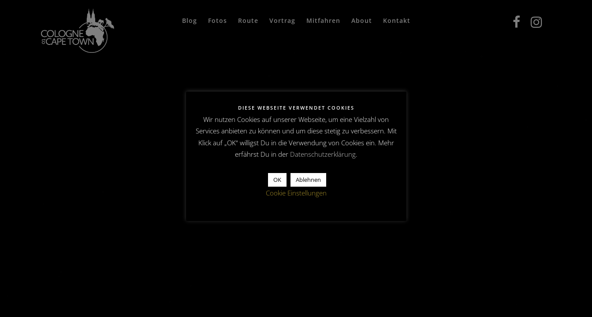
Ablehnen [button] (308, 180)
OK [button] (277, 180)
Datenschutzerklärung (323, 154)
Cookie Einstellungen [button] (296, 192)
